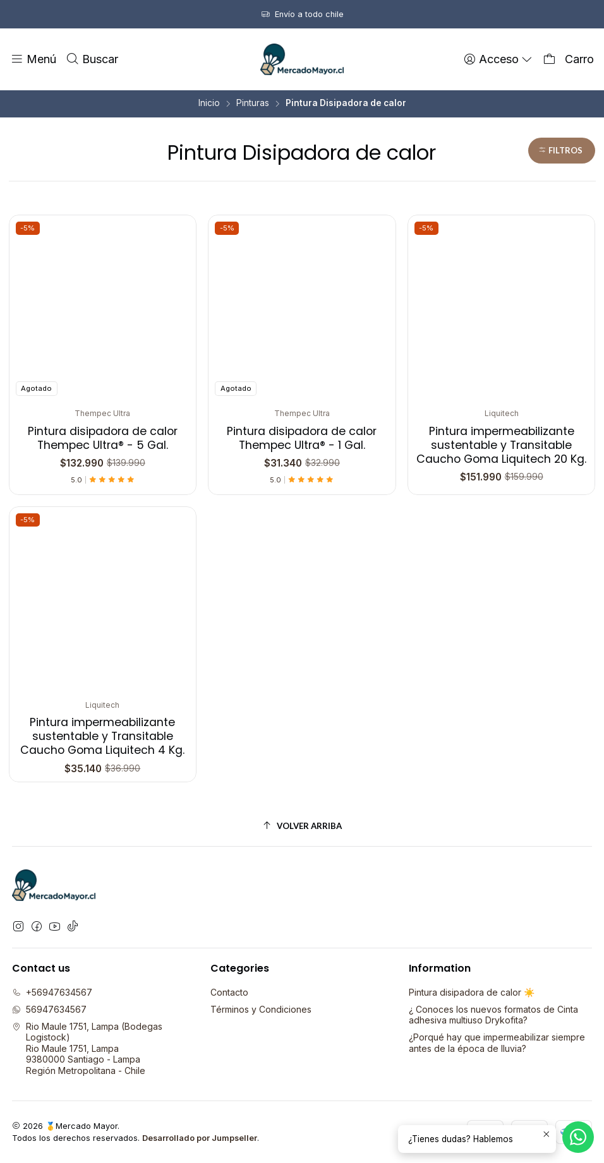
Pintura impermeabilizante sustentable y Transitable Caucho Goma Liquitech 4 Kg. (102, 707)
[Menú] (33, 59)
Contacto (229, 992)
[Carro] (568, 59)
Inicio (209, 103)
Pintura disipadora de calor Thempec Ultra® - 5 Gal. (103, 438)
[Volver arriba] (302, 826)
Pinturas (252, 103)
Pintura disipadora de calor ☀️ (472, 992)
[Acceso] (498, 59)
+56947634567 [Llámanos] (52, 992)
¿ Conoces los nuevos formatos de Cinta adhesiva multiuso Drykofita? (493, 1015)
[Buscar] (91, 59)
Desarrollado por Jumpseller (199, 1138)
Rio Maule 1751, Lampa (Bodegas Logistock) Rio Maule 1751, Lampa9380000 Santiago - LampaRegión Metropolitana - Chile (87, 1048)
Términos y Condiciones (260, 1009)
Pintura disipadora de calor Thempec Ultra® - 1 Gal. (302, 438)
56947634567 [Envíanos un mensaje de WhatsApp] (49, 1009)
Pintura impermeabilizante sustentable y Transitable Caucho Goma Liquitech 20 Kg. (501, 445)
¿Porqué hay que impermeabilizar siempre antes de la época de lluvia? (497, 1043)
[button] (561, 151)
